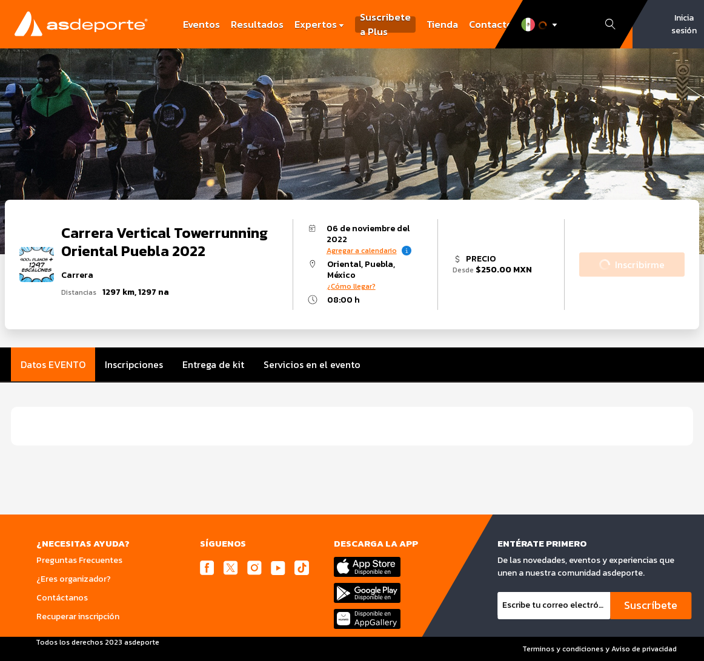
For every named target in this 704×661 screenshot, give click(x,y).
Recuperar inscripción (77, 616)
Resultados (257, 24)
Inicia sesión (684, 24)
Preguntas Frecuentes (79, 560)
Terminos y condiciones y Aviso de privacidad (599, 648)
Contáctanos (62, 597)
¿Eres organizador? (73, 579)
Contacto (491, 24)
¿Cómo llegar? (351, 286)
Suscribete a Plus (385, 24)
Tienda (442, 24)
